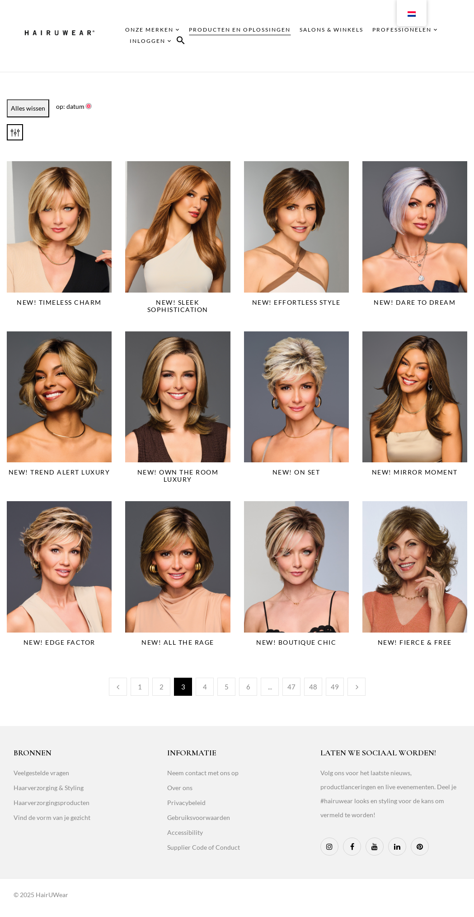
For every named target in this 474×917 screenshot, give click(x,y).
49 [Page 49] (335, 687)
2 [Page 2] (162, 687)
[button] (180, 41)
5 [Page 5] (227, 687)
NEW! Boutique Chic (296, 642)
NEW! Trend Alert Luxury (59, 472)
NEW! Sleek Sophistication (177, 305)
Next (356, 687)
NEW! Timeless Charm (59, 302)
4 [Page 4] (205, 687)
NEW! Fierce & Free (415, 642)
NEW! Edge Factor (59, 642)
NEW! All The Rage (177, 642)
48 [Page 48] (313, 687)
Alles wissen (28, 108)
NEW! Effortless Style (296, 302)
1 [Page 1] (140, 687)
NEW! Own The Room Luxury (178, 475)
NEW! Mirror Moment (415, 472)
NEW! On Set (296, 472)
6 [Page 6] (248, 687)
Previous (118, 687)
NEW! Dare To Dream (414, 302)
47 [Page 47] (291, 687)
